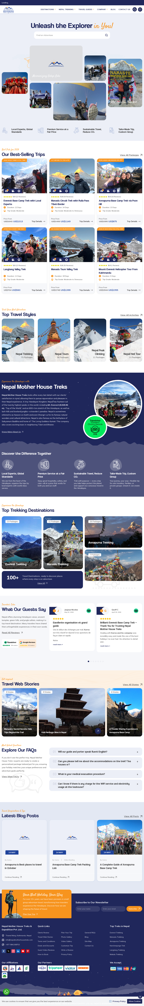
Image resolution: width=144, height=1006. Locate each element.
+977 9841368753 (13, 945)
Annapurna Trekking (100, 542)
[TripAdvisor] (10, 642)
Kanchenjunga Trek (117, 946)
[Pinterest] (28, 951)
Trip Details (38, 221)
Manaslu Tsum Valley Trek (64, 269)
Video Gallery (66, 941)
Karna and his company (121, 633)
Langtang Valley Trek (15, 269)
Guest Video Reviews (46, 950)
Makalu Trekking (116, 954)
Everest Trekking (16, 564)
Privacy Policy (66, 954)
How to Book (43, 954)
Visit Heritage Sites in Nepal (53, 732)
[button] (106, 35)
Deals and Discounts (46, 946)
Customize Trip (67, 946)
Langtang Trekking (100, 576)
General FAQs (90, 933)
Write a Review (67, 950)
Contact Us (124, 9)
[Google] (27, 642)
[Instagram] (13, 951)
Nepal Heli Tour (132, 353)
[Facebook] (3, 951)
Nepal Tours (62, 353)
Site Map (88, 941)
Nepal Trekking (24, 353)
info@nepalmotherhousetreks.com (19, 940)
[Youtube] (23, 951)
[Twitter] (8, 951)
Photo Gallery (66, 937)
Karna (87, 630)
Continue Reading (13, 877)
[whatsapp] (6, 991)
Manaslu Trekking (57, 564)
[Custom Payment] (126, 968)
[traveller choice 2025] (95, 427)
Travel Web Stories (45, 937)
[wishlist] (140, 9)
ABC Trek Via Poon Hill (124, 102)
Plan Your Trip (66, 933)
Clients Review (43, 933)
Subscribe (134, 909)
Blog (113, 9)
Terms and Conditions (46, 941)
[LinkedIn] (18, 951)
